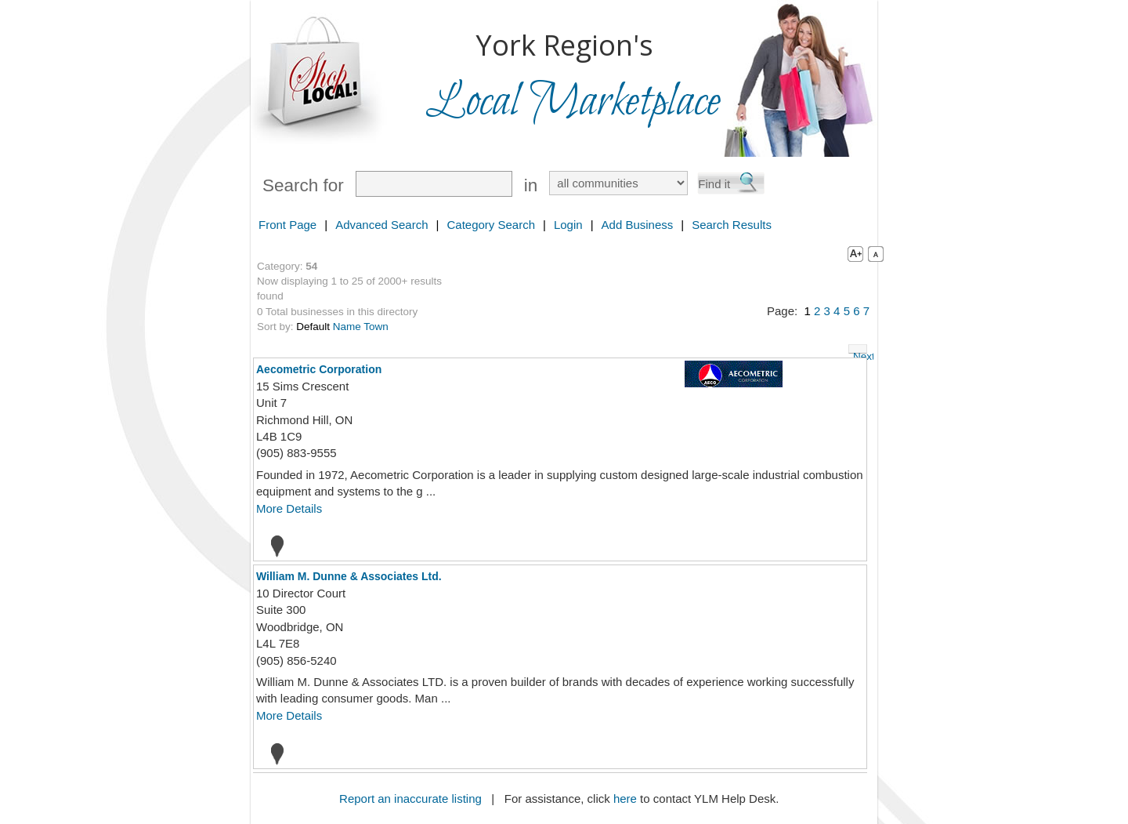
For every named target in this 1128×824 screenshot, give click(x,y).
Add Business (638, 224)
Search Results (732, 224)
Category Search (490, 224)
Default (313, 326)
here (625, 798)
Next (860, 352)
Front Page (287, 224)
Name (347, 326)
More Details (289, 508)
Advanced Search (381, 224)
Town (376, 326)
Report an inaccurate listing (410, 798)
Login (568, 224)
